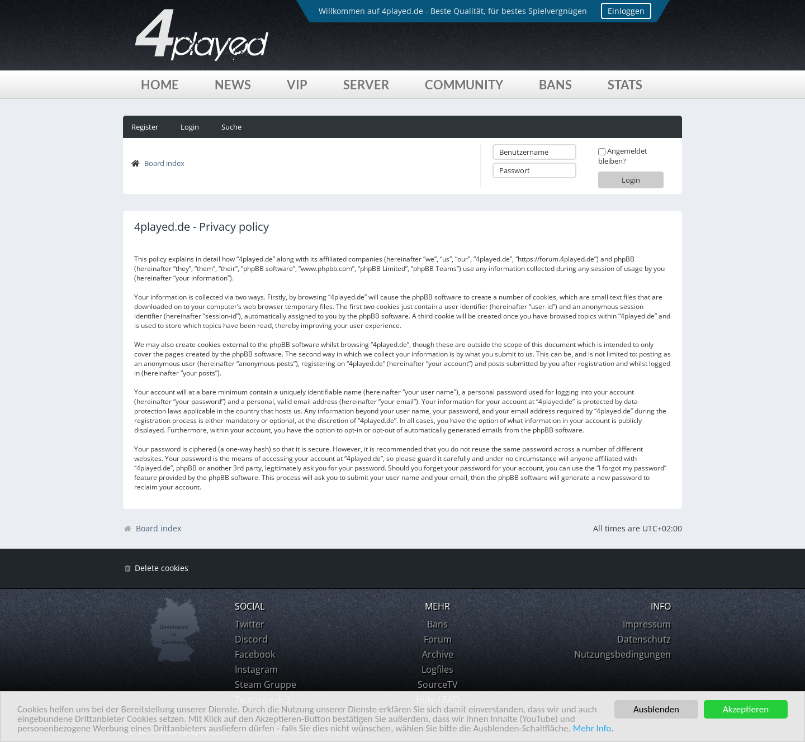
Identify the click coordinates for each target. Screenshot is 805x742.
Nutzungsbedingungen (622, 654)
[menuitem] (155, 568)
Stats (625, 84)
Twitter (249, 624)
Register (144, 127)
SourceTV (438, 684)
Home (160, 84)
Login (190, 127)
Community (464, 84)
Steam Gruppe (265, 684)
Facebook (255, 654)
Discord (251, 639)
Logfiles (437, 669)
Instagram (256, 669)
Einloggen (626, 11)
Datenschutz (644, 639)
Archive (437, 654)
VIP (297, 84)
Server (366, 84)
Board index (164, 163)
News (233, 84)
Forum (438, 639)
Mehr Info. (593, 729)
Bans (555, 84)
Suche (231, 127)
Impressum (647, 624)
